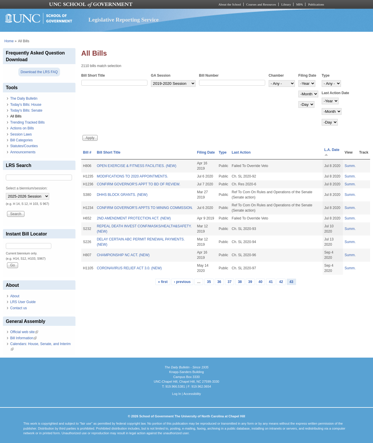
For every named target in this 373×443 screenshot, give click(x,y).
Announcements (23, 152)
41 (270, 282)
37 (229, 282)
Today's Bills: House (25, 105)
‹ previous (182, 282)
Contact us (18, 308)
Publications (316, 4)
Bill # (87, 152)
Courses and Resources (261, 4)
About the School (230, 4)
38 (240, 282)
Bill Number (209, 75)
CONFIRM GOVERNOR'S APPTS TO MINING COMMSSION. (145, 208)
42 (281, 282)
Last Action (241, 152)
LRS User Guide (23, 302)
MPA (299, 4)
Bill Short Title (93, 75)
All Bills (16, 116)
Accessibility (192, 393)
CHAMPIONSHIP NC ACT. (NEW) (123, 255)
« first (163, 282)
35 (209, 282)
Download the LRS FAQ (39, 72)
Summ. (350, 166)
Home (9, 41)
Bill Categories (21, 140)
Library (286, 4)
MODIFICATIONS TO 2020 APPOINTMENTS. (132, 176)
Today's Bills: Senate (26, 110)
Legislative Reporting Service (123, 20)
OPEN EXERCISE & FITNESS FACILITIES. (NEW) (136, 166)
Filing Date (307, 75)
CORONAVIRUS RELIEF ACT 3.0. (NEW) (129, 268)
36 (219, 282)
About (14, 296)
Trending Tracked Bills (27, 122)
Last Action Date (335, 93)
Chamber (276, 75)
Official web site (24, 332)
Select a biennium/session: (26, 188)
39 (250, 282)
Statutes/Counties (24, 146)
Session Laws (21, 134)
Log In (176, 393)
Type (326, 75)
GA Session (160, 75)
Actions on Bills (22, 128)
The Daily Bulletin (23, 98)
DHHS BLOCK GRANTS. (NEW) (122, 195)
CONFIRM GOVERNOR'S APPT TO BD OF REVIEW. (138, 184)
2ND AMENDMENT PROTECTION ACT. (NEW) (134, 218)
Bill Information (23, 338)
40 (260, 282)
